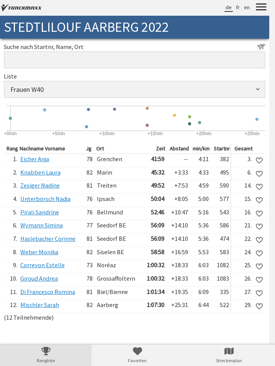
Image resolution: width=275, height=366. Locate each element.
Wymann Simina (41, 225)
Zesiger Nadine (40, 185)
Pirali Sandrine (39, 212)
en (247, 7)
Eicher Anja (34, 159)
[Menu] (261, 8)
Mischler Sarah (39, 305)
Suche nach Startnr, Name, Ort (134, 47)
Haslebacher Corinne (47, 238)
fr (238, 7)
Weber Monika (39, 252)
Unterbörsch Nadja (45, 199)
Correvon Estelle (42, 265)
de (229, 7)
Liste (10, 76)
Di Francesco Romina (47, 292)
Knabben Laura (40, 172)
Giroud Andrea (39, 278)
